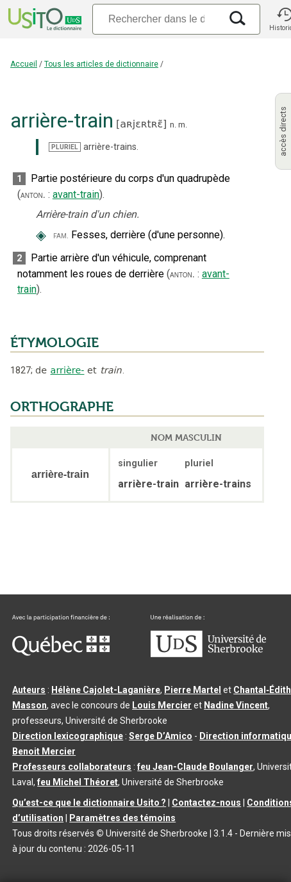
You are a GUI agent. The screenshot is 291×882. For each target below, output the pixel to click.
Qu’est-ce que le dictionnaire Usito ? (89, 802)
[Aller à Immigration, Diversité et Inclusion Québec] (61, 653)
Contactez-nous (206, 802)
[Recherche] (156, 18)
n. (173, 124)
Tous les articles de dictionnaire (101, 64)
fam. (61, 235)
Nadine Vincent (236, 705)
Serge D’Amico (160, 736)
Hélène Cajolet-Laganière (105, 690)
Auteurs (29, 690)
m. (182, 124)
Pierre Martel (192, 690)
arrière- (68, 370)
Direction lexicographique (67, 736)
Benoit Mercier (44, 751)
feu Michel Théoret (77, 782)
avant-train (76, 194)
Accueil (23, 64)
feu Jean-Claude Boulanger (195, 767)
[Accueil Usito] (43, 19)
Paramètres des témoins (122, 818)
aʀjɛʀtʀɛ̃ (141, 124)
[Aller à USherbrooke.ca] (208, 654)
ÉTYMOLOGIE (54, 342)
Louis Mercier (162, 705)
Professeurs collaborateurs (71, 767)
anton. (33, 195)
